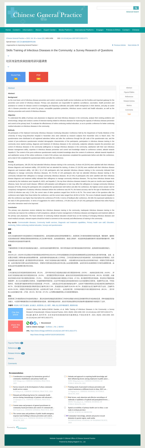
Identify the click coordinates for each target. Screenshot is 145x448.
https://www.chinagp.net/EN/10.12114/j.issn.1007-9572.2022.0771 (54, 331)
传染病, (16, 305)
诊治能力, (33, 305)
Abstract (11, 88)
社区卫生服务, (24, 305)
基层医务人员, (42, 305)
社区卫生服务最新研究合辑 (26, 42)
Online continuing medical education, (29, 225)
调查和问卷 (74, 305)
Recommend (46, 323)
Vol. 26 (33, 38)
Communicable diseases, (27, 222)
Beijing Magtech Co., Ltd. (77, 442)
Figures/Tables (15, 343)
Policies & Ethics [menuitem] (113, 30)
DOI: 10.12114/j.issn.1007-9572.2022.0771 (97, 312)
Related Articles (16, 353)
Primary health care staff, (97, 222)
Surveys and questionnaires (52, 225)
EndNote (49, 327)
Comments (12, 363)
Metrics (11, 358)
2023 (28, 38)
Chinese (135, 30)
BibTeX (61, 327)
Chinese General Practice (15, 38)
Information (28, 30)
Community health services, (47, 222)
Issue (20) (41, 38)
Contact (126, 30)
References (14, 348)
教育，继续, (51, 305)
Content (17, 30)
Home (8, 30)
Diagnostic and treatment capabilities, (72, 222)
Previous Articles (119, 45)
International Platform (84, 30)
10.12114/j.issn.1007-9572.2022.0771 (74, 38)
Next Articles (133, 45)
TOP (129, 114)
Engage (100, 30)
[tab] (61, 88)
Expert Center (50, 30)
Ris (55, 327)
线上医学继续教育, (63, 305)
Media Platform (66, 30)
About (38, 30)
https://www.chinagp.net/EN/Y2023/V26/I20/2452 (47, 335)
